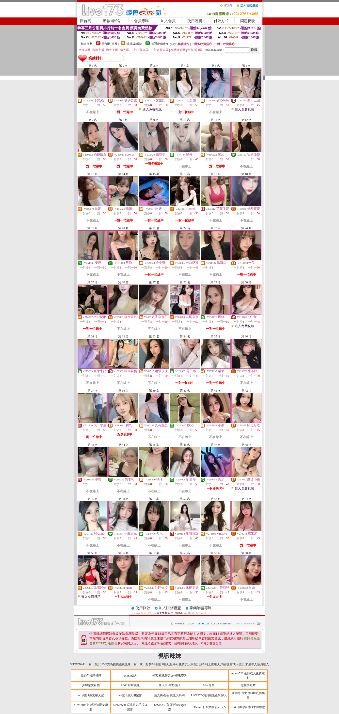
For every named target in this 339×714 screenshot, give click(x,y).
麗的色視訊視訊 (91, 675)
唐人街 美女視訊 (169, 685)
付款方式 (221, 21)
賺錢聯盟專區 (201, 608)
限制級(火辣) (110, 44)
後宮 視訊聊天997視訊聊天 (169, 675)
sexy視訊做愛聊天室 (91, 695)
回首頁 (85, 21)
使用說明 (194, 21)
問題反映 (247, 21)
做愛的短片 (248, 685)
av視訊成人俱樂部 (130, 695)
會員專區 (141, 21)
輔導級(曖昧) (135, 44)
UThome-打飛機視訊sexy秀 (209, 707)
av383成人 (130, 675)
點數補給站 (112, 21)
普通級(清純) (159, 44)
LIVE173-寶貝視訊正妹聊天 (208, 695)
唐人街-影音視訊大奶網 (169, 695)
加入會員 (168, 21)
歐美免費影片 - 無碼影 (170, 612)
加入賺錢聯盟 (170, 608)
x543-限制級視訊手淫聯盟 (248, 707)
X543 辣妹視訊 (130, 685)
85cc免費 (209, 685)
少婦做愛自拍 (91, 685)
